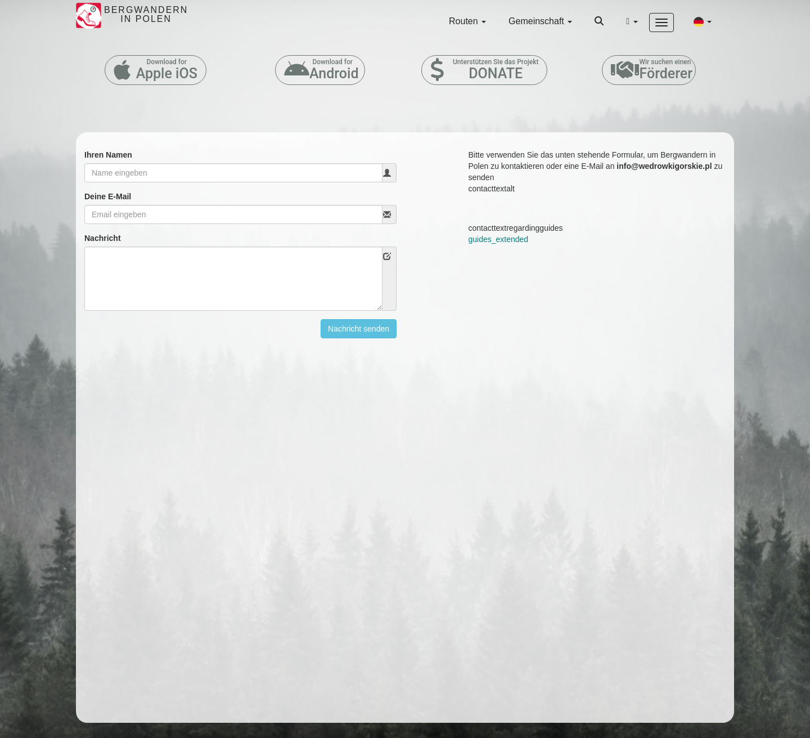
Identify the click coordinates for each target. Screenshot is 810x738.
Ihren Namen (108, 154)
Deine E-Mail (107, 196)
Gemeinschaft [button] (540, 21)
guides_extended (499, 239)
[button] (702, 21)
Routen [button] (467, 21)
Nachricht (102, 238)
